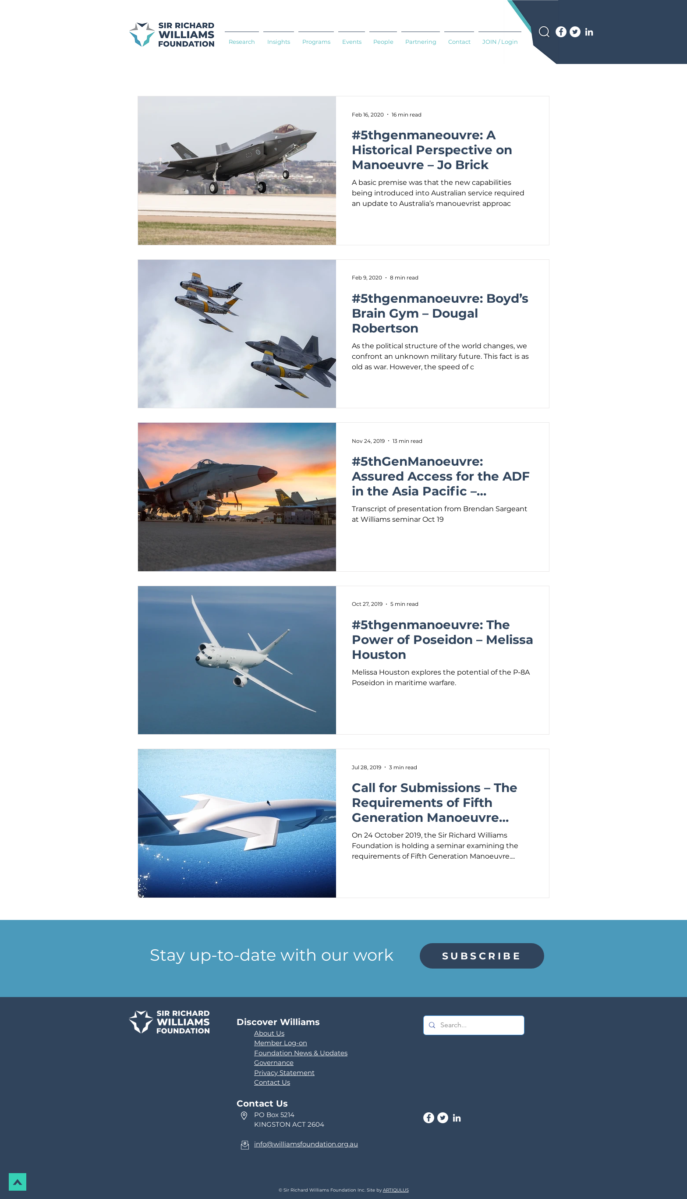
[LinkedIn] (589, 31)
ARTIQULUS (396, 1190)
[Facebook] (561, 31)
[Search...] (473, 1025)
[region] (482, 956)
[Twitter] (575, 31)
